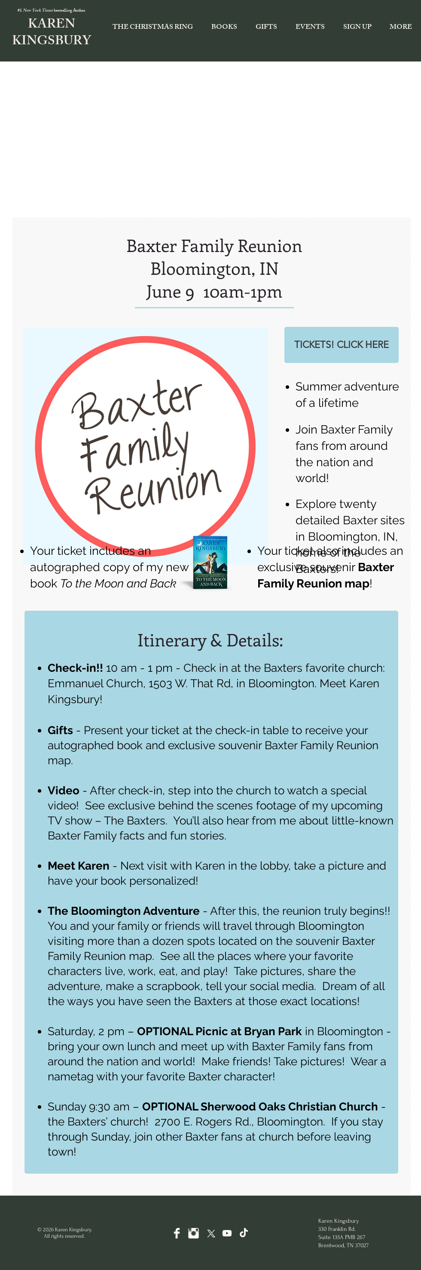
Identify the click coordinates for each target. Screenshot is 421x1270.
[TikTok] (243, 1233)
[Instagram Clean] (193, 1233)
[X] (210, 1233)
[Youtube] (227, 1233)
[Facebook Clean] (176, 1233)
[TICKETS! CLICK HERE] (341, 345)
